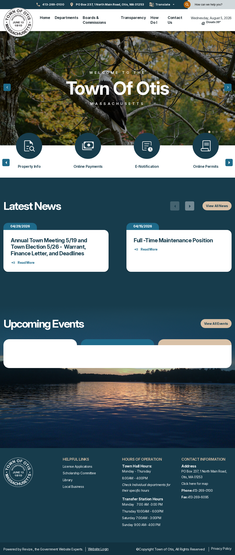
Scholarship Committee (79, 472)
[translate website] (161, 4)
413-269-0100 (197, 490)
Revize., (28, 548)
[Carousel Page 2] (213, 131)
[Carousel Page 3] (217, 131)
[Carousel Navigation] (182, 205)
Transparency (133, 17)
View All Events (216, 323)
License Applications (77, 465)
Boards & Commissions (94, 19)
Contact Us (175, 19)
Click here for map (194, 483)
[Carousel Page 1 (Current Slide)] (209, 131)
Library (68, 479)
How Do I (154, 19)
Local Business (73, 486)
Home (45, 17)
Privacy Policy (221, 548)
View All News (217, 205)
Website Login (98, 548)
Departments (66, 17)
